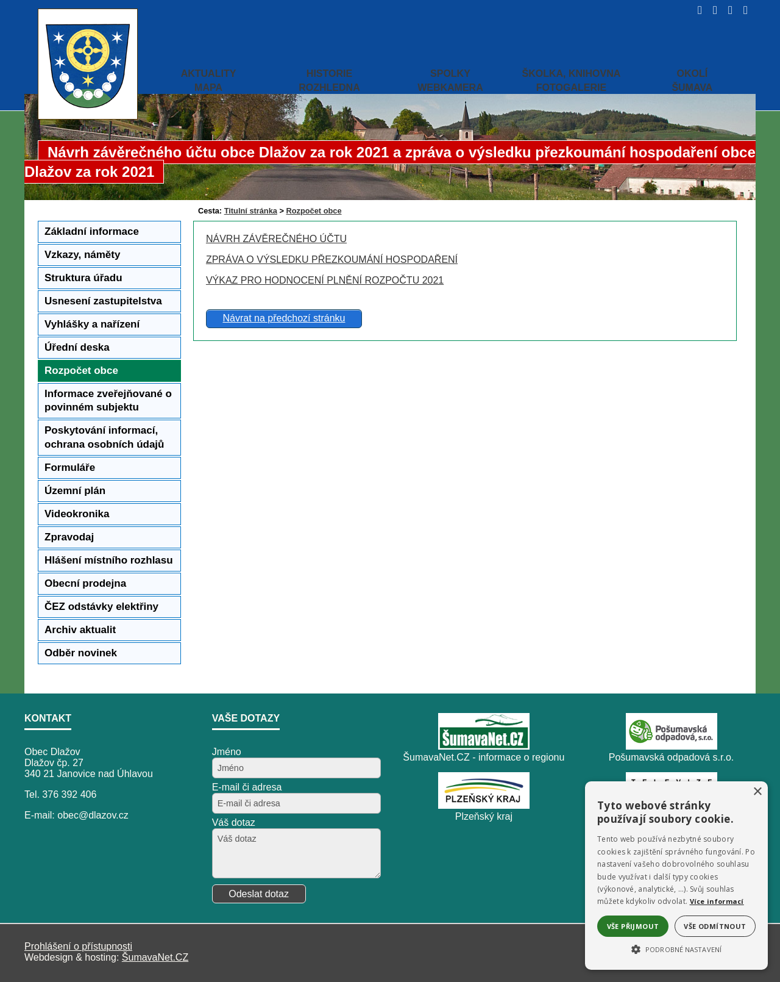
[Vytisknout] (742, 10)
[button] (676, 948)
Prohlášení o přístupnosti (78, 946)
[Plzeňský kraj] (484, 805)
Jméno (226, 752)
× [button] (757, 792)
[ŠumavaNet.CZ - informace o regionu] (484, 746)
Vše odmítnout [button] (715, 926)
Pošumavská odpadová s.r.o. (671, 757)
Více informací (717, 901)
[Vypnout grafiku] (711, 10)
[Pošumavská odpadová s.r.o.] (671, 746)
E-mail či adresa (247, 787)
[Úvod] (696, 10)
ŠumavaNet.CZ (155, 957)
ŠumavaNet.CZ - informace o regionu (483, 757)
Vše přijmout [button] (633, 926)
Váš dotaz (233, 822)
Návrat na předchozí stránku (283, 318)
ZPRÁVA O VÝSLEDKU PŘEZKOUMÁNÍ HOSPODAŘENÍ (332, 259)
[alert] (676, 875)
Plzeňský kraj (483, 816)
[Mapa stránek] (726, 10)
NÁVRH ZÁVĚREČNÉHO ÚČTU (276, 239)
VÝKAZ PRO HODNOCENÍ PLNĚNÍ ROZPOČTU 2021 (325, 280)
